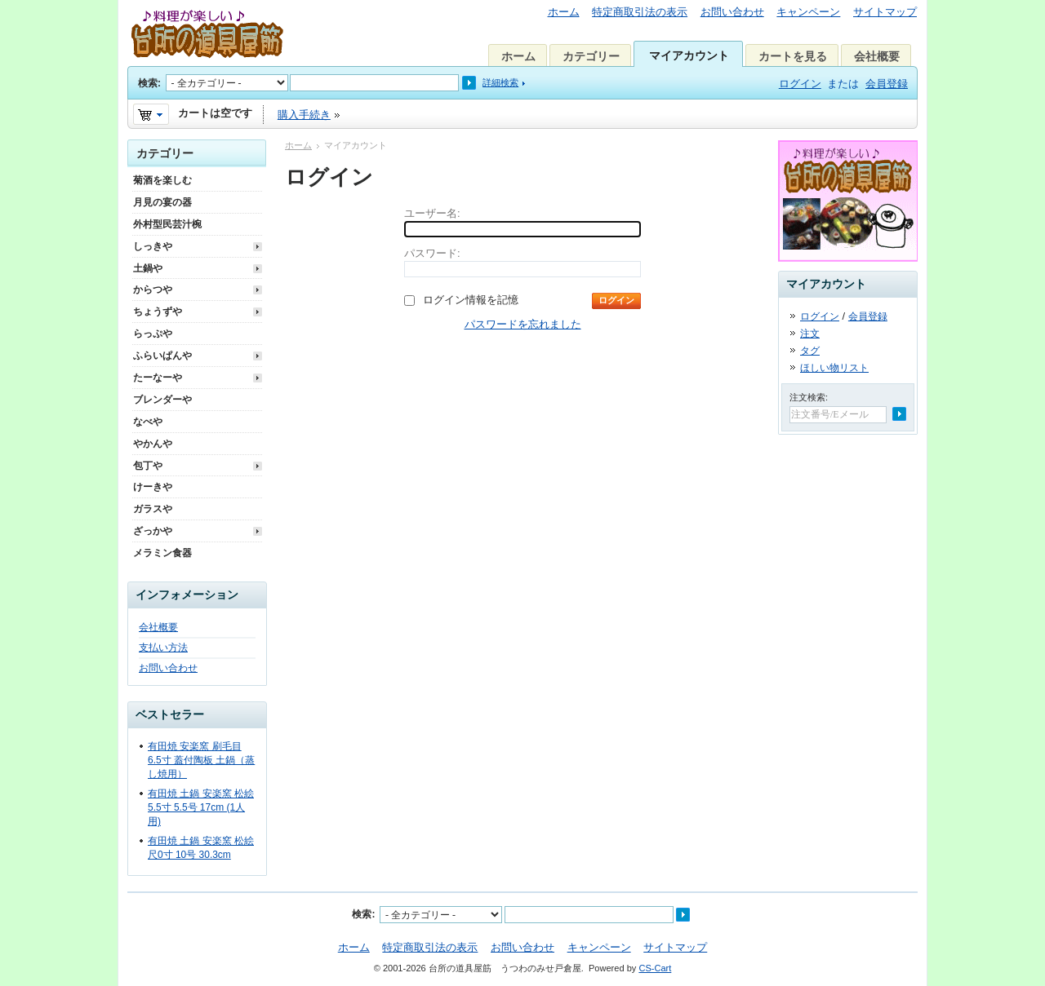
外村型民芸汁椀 (167, 224)
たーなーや (157, 377)
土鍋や (147, 268)
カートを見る (792, 56)
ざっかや (152, 531)
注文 (810, 333)
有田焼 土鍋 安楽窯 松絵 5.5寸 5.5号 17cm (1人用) (201, 807)
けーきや (152, 487)
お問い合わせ (732, 12)
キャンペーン (808, 12)
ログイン (800, 83)
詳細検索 (500, 82)
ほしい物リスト (834, 368)
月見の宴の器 (162, 202)
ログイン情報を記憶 (470, 300)
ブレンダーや (162, 399)
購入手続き (304, 114)
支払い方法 (163, 647)
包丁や (147, 465)
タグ (810, 350)
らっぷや (152, 333)
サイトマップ (885, 12)
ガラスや (152, 509)
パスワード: (432, 253)
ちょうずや (157, 311)
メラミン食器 (162, 553)
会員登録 (886, 83)
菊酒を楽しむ (162, 180)
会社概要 (877, 56)
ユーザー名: (432, 213)
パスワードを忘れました (523, 324)
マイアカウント (689, 55)
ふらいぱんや (162, 355)
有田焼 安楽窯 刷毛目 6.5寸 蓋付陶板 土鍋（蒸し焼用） (201, 760)
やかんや (152, 443)
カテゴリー (591, 56)
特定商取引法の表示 (639, 12)
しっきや (152, 246)
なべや (147, 421)
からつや (152, 289)
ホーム (564, 12)
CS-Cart (654, 968)
